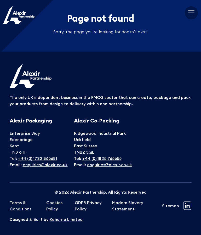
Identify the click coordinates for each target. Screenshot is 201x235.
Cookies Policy (54, 205)
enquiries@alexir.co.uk (45, 164)
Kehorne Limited (66, 219)
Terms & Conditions (20, 205)
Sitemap (170, 205)
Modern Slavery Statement (127, 205)
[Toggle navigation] (191, 12)
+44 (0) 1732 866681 (37, 158)
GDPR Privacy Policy (88, 205)
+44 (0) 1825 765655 (102, 158)
